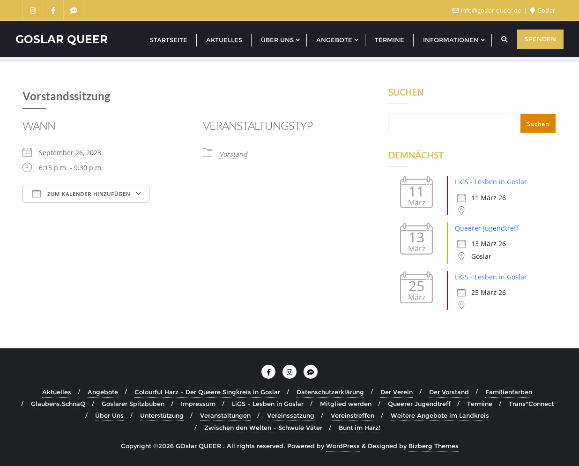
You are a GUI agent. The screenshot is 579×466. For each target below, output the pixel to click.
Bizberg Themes (433, 446)
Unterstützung (162, 415)
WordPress (343, 446)
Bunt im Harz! (359, 427)
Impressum (198, 403)
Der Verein (396, 392)
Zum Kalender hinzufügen (81, 193)
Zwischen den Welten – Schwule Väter (263, 427)
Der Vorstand (449, 392)
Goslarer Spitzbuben (133, 403)
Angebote (103, 392)
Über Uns (109, 415)
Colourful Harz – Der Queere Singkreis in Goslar (207, 392)
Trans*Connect (531, 403)
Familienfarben (508, 392)
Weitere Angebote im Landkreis (440, 415)
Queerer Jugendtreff (487, 228)
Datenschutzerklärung (330, 392)
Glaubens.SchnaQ (58, 403)
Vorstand (233, 154)
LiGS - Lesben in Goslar (491, 181)
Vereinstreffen (352, 415)
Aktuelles (56, 392)
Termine (479, 403)
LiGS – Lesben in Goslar (268, 403)
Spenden (540, 39)
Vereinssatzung (290, 415)
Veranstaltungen (225, 415)
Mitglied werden (345, 403)
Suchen (405, 93)
